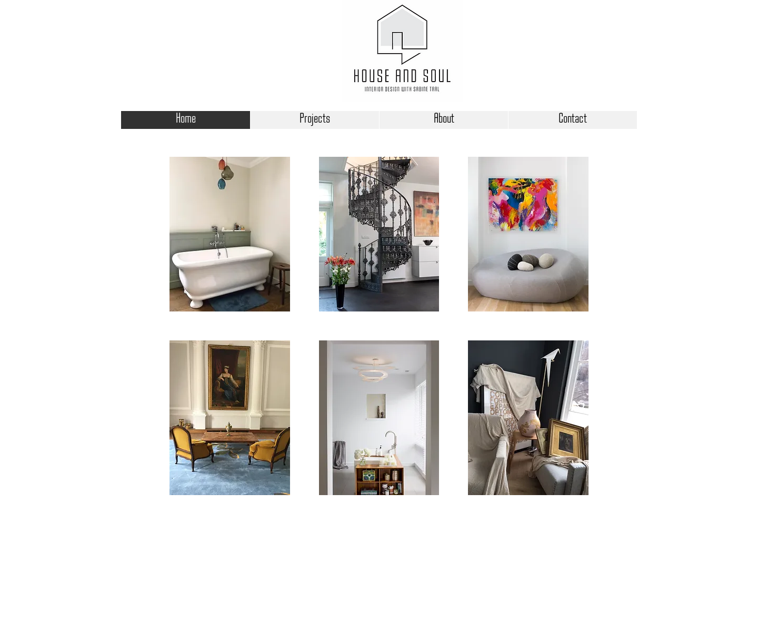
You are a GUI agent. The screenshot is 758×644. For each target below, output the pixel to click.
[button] (229, 234)
